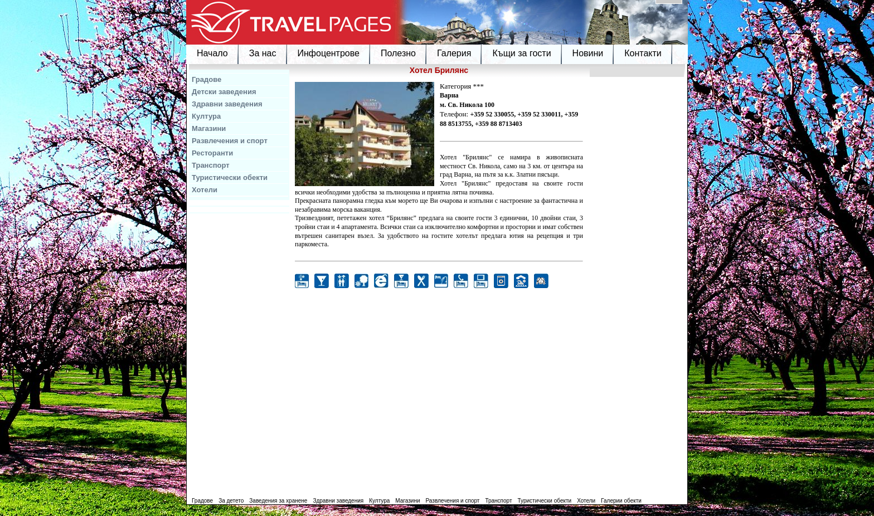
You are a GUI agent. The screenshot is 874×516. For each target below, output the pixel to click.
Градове (206, 79)
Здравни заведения (227, 104)
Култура (206, 116)
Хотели (204, 190)
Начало (212, 53)
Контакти (643, 53)
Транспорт (211, 165)
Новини (588, 53)
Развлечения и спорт (230, 141)
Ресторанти (212, 153)
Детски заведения (224, 91)
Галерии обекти (621, 501)
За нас (262, 53)
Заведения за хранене (278, 501)
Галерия (454, 53)
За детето (231, 501)
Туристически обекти (230, 177)
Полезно (398, 53)
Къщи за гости (521, 53)
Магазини (209, 128)
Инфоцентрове (329, 53)
